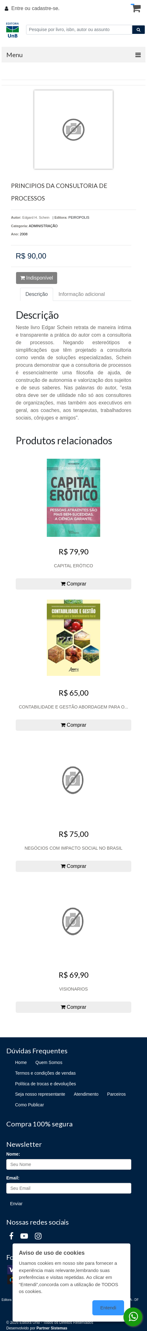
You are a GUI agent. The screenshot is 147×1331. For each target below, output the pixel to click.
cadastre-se (45, 8)
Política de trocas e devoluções (45, 1083)
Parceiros (116, 1094)
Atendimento (86, 1094)
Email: (12, 1177)
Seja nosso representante (40, 1094)
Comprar (73, 583)
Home (21, 1062)
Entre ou (20, 8)
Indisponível (36, 278)
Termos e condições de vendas (45, 1073)
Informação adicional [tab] (81, 294)
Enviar (16, 1203)
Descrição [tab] (36, 294)
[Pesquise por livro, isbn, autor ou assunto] (79, 30)
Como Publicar (29, 1104)
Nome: (13, 1154)
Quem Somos (49, 1062)
